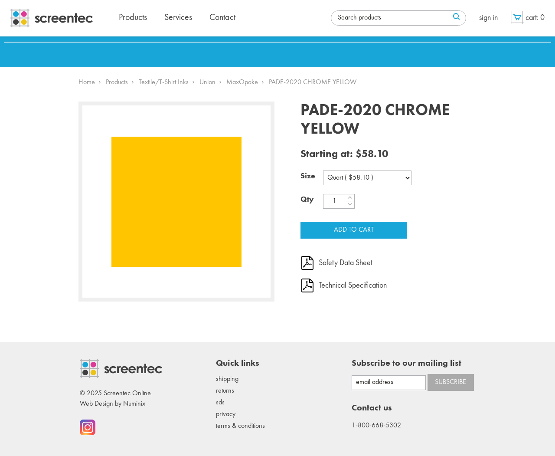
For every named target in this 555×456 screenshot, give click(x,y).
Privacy (225, 414)
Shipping (227, 379)
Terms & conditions (240, 426)
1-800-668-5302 (376, 425)
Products (117, 82)
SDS (220, 402)
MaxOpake (242, 82)
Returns (225, 390)
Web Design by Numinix (112, 403)
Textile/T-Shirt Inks (164, 82)
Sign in (488, 18)
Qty (307, 199)
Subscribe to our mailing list (406, 363)
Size (307, 176)
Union (207, 82)
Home (86, 82)
